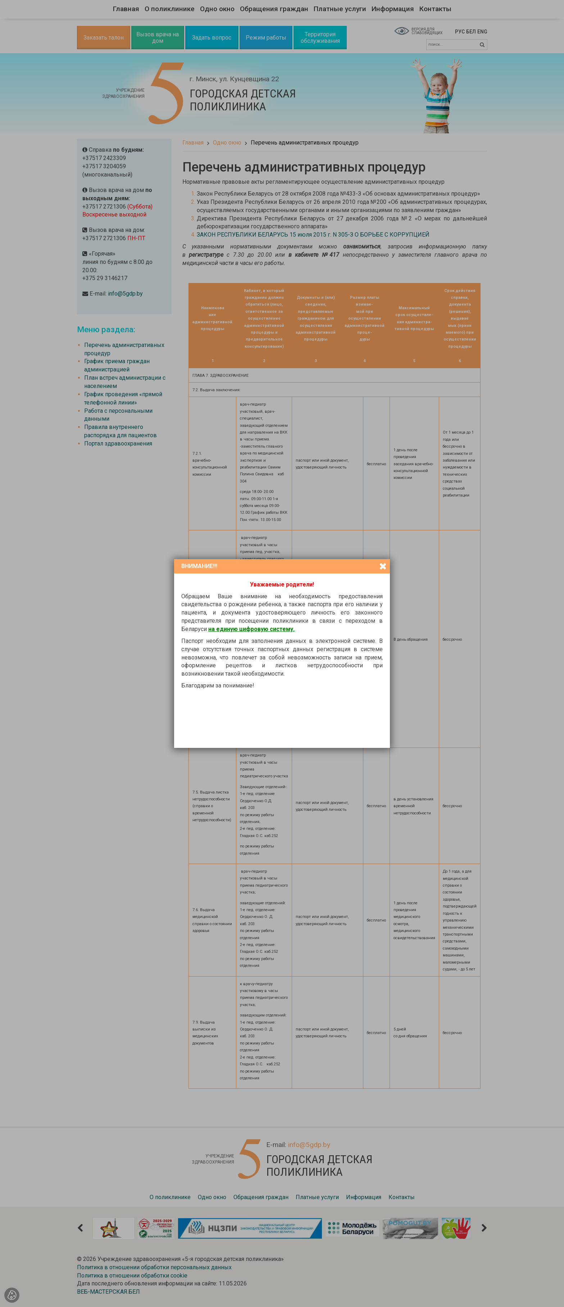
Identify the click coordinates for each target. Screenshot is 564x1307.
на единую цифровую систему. (251, 629)
